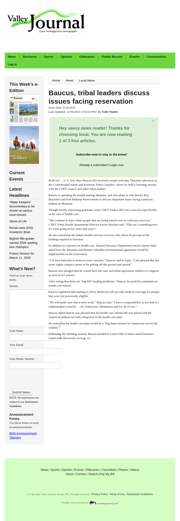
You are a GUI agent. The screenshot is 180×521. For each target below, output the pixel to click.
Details (13, 286)
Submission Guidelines (140, 494)
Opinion (66, 56)
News (12, 56)
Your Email (16, 345)
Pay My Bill (106, 474)
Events (135, 56)
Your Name (16, 331)
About (70, 474)
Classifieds (108, 469)
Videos (134, 469)
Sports (48, 56)
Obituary (15, 437)
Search (93, 474)
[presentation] (35, 377)
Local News (87, 80)
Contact (81, 474)
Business (30, 56)
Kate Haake (110, 111)
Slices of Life (18, 221)
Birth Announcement (23, 433)
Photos (123, 469)
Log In (12, 64)
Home (56, 80)
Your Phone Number (21, 359)
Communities (156, 56)
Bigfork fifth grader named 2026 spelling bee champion (23, 243)
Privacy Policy (100, 494)
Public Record (112, 56)
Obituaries (86, 56)
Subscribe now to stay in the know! (101, 154)
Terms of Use (117, 494)
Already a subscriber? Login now (101, 165)
